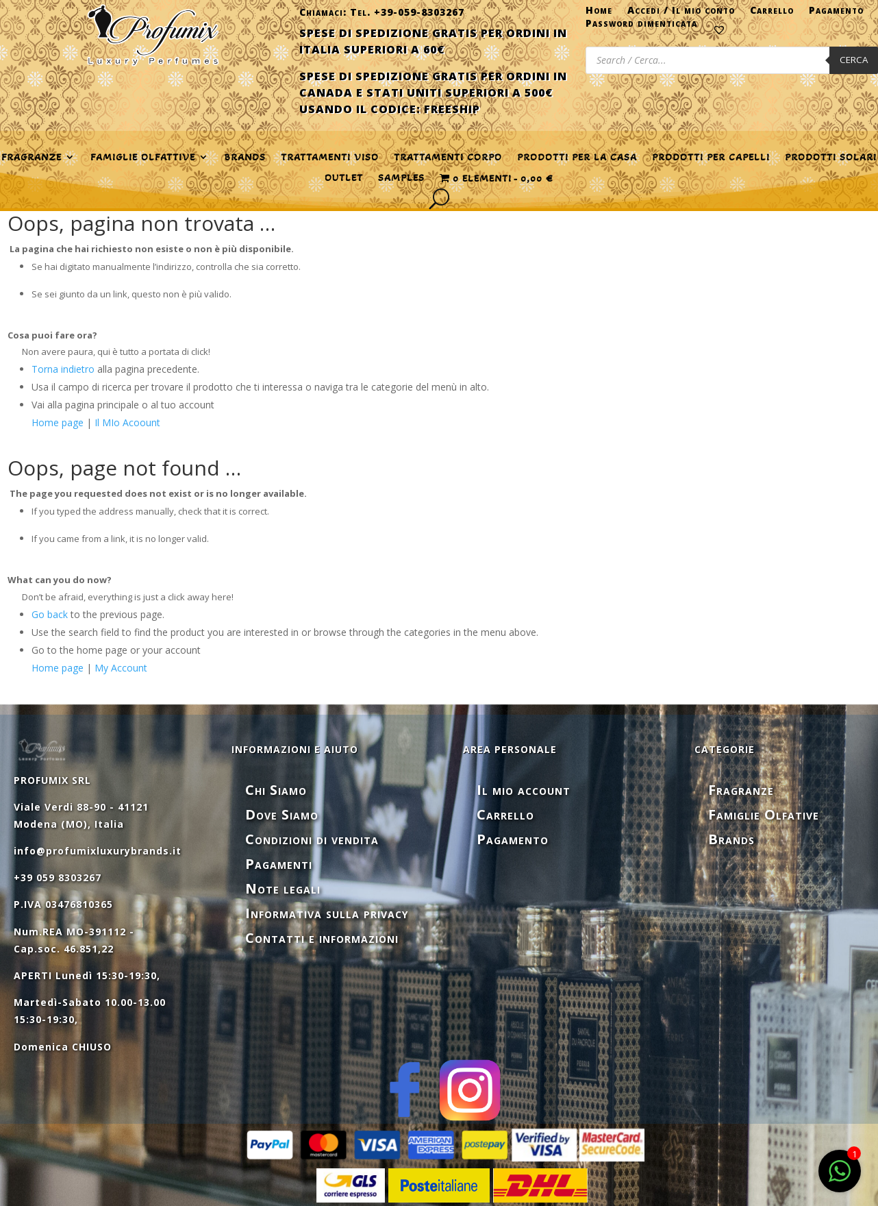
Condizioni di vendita (312, 839)
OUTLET (344, 178)
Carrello (772, 13)
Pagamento (836, 13)
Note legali (283, 888)
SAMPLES (401, 178)
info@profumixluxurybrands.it (97, 850)
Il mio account (523, 789)
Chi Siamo (276, 789)
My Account (121, 667)
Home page (58, 422)
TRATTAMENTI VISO (330, 157)
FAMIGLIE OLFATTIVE (142, 157)
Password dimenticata (641, 26)
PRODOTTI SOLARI (831, 157)
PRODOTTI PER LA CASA (577, 157)
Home (599, 13)
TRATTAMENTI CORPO (448, 157)
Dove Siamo (281, 814)
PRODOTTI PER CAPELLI (711, 157)
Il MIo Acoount (127, 422)
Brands (245, 157)
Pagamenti (278, 863)
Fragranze (741, 789)
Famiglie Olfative (763, 814)
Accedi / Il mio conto (681, 13)
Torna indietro (63, 369)
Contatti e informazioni (322, 937)
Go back (50, 614)
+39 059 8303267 (57, 877)
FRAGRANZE (31, 157)
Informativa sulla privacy (326, 913)
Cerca (854, 59)
